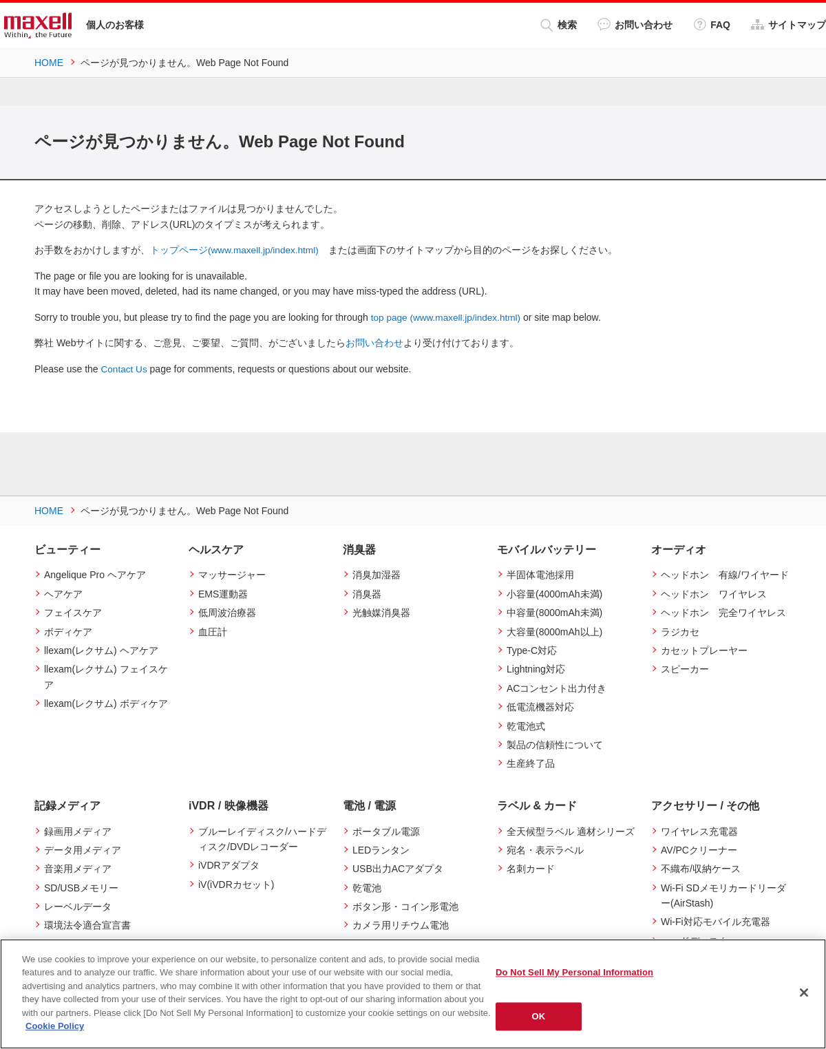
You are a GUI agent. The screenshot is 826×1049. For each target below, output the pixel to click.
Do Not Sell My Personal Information (574, 972)
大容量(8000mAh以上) (554, 630)
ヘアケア (63, 592)
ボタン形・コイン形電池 (405, 905)
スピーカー (685, 668)
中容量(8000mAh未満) (554, 611)
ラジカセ (680, 630)
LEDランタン (381, 849)
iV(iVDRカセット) (236, 883)
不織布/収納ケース (701, 867)
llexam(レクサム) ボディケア (106, 702)
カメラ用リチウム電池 (400, 924)
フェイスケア (73, 611)
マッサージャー (232, 574)
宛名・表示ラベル (545, 849)
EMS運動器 (223, 592)
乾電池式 (526, 724)
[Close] (804, 992)
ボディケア (68, 630)
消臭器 (366, 592)
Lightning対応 (536, 668)
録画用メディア (78, 830)
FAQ (711, 24)
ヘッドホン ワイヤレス (714, 592)
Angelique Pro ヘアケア (95, 574)
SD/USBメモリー (81, 886)
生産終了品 (531, 762)
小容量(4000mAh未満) (554, 592)
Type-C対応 (532, 649)
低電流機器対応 (540, 706)
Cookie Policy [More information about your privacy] (54, 1026)
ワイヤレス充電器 (699, 830)
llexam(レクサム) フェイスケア (106, 676)
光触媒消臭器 (381, 611)
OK (539, 1016)
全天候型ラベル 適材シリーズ (571, 830)
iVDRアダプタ (229, 864)
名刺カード (531, 867)
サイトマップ (788, 24)
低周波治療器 (227, 611)
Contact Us (125, 368)
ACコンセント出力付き (556, 686)
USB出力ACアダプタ (397, 867)
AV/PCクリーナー (699, 849)
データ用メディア (82, 849)
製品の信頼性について (555, 744)
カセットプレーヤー (704, 649)
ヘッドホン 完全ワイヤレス (723, 611)
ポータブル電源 (386, 830)
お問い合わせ (635, 24)
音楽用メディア (78, 867)
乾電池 (366, 886)
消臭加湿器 (376, 574)
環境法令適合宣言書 (87, 924)
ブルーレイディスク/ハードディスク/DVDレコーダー (262, 838)
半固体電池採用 (540, 574)
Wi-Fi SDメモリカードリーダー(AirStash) (723, 894)
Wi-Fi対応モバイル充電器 (715, 920)
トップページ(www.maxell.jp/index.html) (236, 249)
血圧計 (212, 630)
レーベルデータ (78, 905)
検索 (558, 25)
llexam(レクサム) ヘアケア (101, 649)
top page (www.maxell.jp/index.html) (448, 316)
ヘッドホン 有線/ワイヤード (725, 574)
